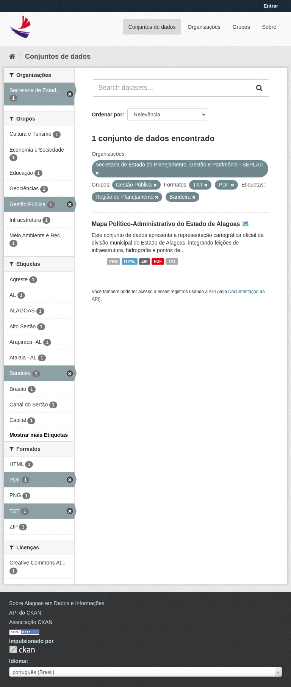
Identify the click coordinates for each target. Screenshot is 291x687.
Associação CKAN (30, 622)
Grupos (241, 27)
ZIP (144, 261)
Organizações (204, 27)
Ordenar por (107, 114)
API (212, 291)
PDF (158, 261)
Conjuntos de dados (152, 27)
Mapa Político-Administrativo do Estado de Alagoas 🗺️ (170, 224)
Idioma (17, 661)
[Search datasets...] (171, 88)
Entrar (271, 6)
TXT (172, 261)
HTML (129, 261)
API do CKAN (25, 613)
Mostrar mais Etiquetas (38, 435)
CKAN (22, 650)
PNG (113, 261)
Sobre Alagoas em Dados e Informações (56, 603)
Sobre (269, 27)
